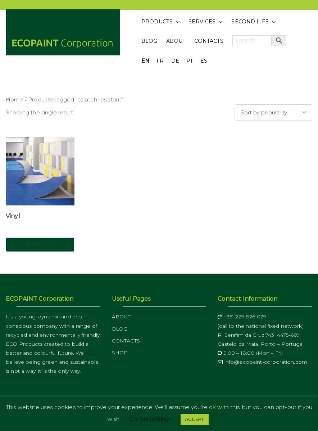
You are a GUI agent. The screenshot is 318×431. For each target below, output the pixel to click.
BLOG (149, 41)
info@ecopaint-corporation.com (262, 362)
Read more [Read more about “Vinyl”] (40, 244)
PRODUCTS (160, 22)
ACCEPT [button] (194, 419)
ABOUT (176, 41)
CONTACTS (208, 41)
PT (189, 61)
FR (160, 61)
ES (203, 61)
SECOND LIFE (253, 22)
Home (14, 99)
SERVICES (205, 22)
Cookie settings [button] (150, 419)
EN (145, 61)
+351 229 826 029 (242, 316)
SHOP (120, 352)
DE (175, 61)
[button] (176, 22)
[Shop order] (273, 112)
